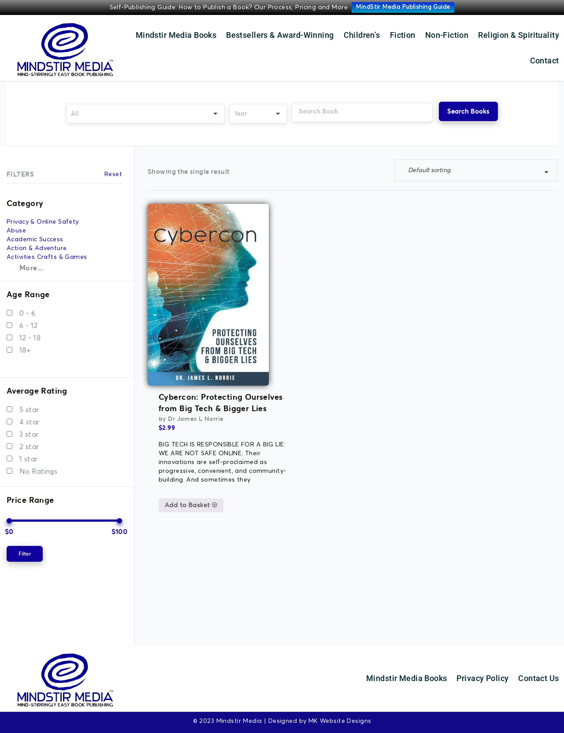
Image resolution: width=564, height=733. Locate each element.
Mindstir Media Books (176, 35)
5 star (29, 405)
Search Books (470, 111)
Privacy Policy (482, 674)
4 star (29, 418)
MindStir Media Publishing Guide (403, 7)
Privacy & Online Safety (43, 218)
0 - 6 (27, 309)
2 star (29, 442)
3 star (29, 430)
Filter (25, 549)
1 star (28, 455)
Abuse (16, 227)
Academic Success (35, 236)
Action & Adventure (37, 245)
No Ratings (38, 467)
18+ (25, 346)
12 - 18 (30, 334)
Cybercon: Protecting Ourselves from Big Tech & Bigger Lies (280, 211)
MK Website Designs (339, 717)
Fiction (403, 35)
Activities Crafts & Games (47, 253)
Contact (544, 60)
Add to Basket (250, 314)
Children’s (362, 35)
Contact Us (538, 674)
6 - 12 (28, 321)
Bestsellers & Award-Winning (280, 35)
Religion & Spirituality (518, 35)
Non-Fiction (447, 35)
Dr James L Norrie (255, 227)
